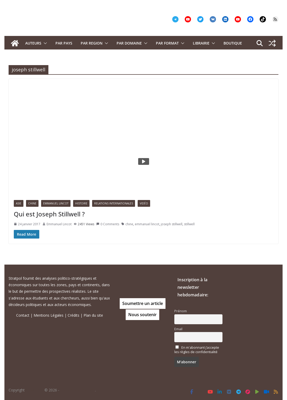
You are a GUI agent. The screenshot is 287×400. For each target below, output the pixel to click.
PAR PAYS (63, 43)
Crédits (73, 315)
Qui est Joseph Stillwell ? (49, 214)
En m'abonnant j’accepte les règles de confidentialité (196, 349)
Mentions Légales (48, 315)
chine (129, 224)
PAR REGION (92, 43)
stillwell (189, 224)
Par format (167, 43)
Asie (18, 203)
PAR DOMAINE (129, 43)
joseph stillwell (171, 224)
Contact (22, 315)
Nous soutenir (142, 314)
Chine (32, 203)
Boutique (233, 43)
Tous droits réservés (77, 390)
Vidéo (144, 203)
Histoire (81, 203)
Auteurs (33, 43)
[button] (44, 43)
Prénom (180, 311)
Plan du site (93, 315)
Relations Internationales (113, 203)
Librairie (201, 43)
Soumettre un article (142, 303)
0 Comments (107, 224)
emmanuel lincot (147, 224)
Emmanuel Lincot (55, 203)
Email (178, 329)
